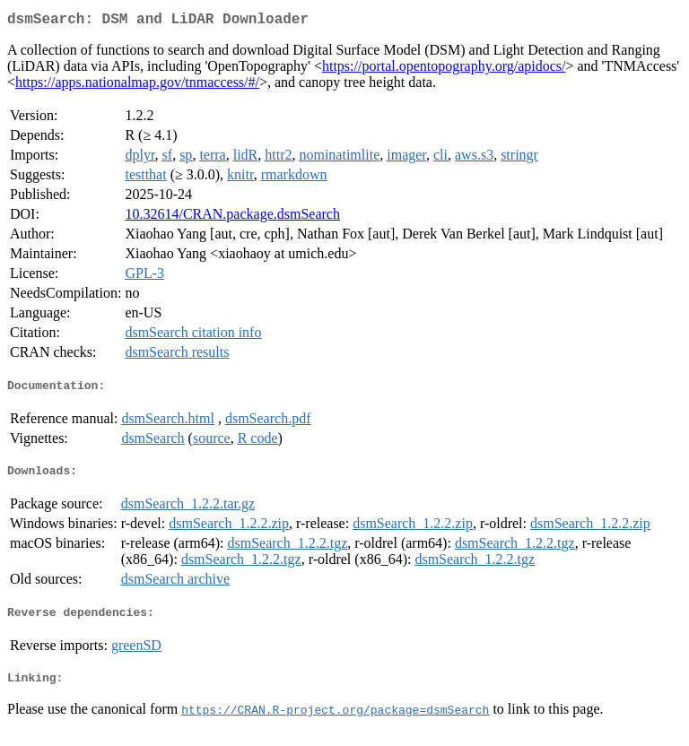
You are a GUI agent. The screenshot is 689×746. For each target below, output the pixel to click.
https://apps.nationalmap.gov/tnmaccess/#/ (137, 85)
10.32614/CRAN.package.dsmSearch (232, 217)
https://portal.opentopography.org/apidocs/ (444, 69)
